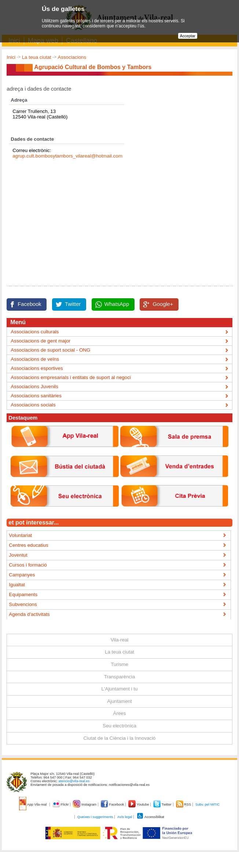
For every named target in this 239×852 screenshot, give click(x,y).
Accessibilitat (150, 817)
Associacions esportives (37, 368)
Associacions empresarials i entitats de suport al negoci (70, 377)
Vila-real (120, 640)
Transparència (119, 676)
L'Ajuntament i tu (120, 689)
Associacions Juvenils (34, 386)
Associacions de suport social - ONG (50, 350)
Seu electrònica (119, 725)
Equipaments (23, 594)
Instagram (85, 804)
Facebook (29, 304)
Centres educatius (28, 545)
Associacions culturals (35, 331)
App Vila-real (33, 804)
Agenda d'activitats (29, 614)
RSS (184, 804)
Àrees (119, 713)
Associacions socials (33, 405)
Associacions (72, 57)
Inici (11, 57)
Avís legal (124, 817)
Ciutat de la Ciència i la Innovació (119, 738)
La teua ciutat (36, 57)
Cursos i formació (28, 565)
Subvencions (23, 604)
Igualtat (17, 584)
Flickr (61, 804)
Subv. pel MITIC (207, 804)
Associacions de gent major (40, 341)
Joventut (18, 555)
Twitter (73, 304)
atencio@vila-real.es (74, 781)
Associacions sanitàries (36, 395)
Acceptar (187, 36)
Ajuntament (119, 701)
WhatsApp (116, 304)
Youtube (139, 804)
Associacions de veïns (35, 359)
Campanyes (22, 575)
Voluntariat (20, 535)
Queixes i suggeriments (95, 817)
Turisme (119, 664)
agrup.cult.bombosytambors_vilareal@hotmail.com (67, 156)
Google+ (162, 304)
